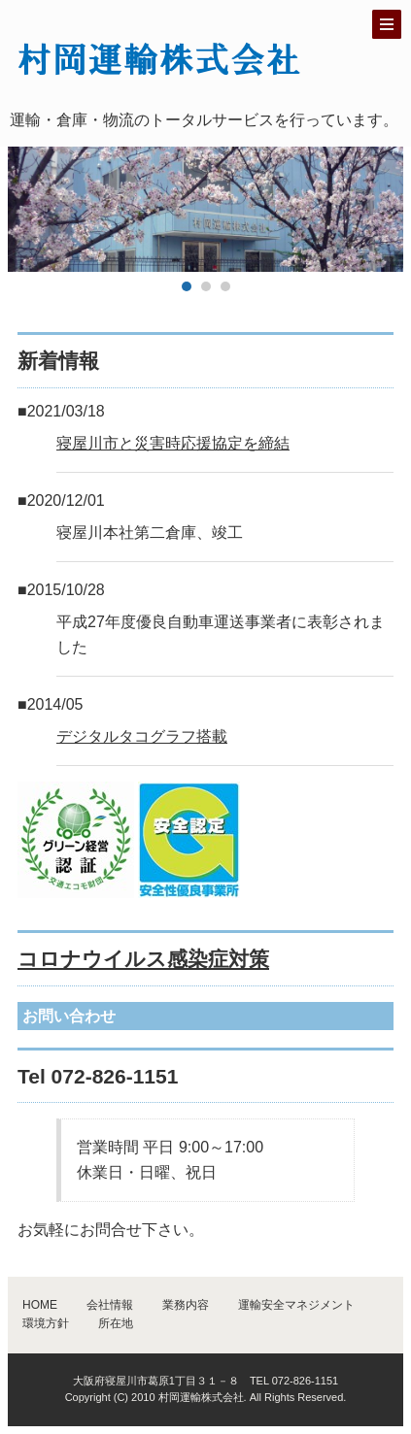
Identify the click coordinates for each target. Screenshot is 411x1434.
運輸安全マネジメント (296, 1305)
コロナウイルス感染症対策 (143, 959)
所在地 (115, 1323)
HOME (39, 1305)
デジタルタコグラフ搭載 (141, 736)
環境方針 (45, 1323)
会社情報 (109, 1305)
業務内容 (185, 1305)
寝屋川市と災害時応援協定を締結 (173, 443)
